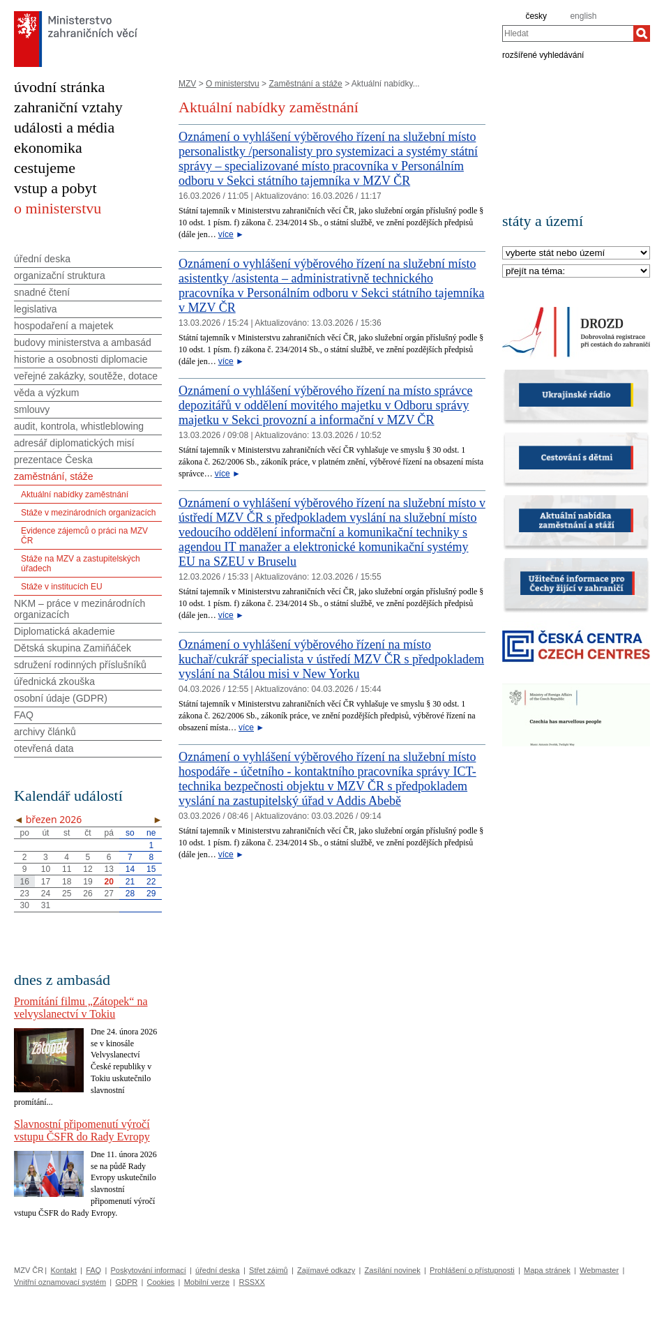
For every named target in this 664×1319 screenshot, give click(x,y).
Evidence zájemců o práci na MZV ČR (84, 535)
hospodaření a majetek (63, 325)
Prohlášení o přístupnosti (472, 1270)
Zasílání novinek (393, 1270)
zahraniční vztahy (68, 107)
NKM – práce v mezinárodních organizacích (79, 609)
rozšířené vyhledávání (543, 54)
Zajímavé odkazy (326, 1270)
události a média (64, 127)
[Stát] (576, 253)
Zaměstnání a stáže (305, 84)
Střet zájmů (268, 1270)
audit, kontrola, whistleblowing (79, 426)
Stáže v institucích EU (62, 586)
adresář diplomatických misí (74, 443)
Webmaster (599, 1270)
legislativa (35, 309)
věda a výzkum (46, 392)
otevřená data (44, 748)
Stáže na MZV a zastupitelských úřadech (80, 563)
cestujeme (44, 167)
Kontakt (63, 1270)
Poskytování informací (148, 1270)
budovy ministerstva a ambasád (82, 342)
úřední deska (42, 258)
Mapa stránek (547, 1270)
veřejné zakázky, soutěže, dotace (86, 376)
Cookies (161, 1282)
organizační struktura (59, 275)
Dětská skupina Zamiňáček (72, 648)
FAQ (23, 715)
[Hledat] (641, 33)
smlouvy (32, 409)
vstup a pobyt (55, 188)
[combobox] (567, 33)
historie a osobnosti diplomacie (80, 359)
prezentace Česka (53, 459)
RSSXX (251, 1282)
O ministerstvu (232, 84)
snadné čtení (42, 292)
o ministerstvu (57, 208)
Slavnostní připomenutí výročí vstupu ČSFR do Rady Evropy (82, 1130)
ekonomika (48, 147)
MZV (187, 84)
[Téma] (576, 272)
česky (536, 16)
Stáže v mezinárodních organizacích (88, 513)
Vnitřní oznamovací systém (60, 1282)
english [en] (583, 16)
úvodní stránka (59, 87)
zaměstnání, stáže (53, 476)
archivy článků (45, 731)
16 (24, 882)
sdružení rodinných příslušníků (80, 664)
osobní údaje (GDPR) (60, 698)
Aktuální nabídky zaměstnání (74, 494)
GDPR (126, 1282)
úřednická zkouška (54, 681)
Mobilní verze (206, 1282)
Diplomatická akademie (64, 631)
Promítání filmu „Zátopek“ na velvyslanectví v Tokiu (81, 1007)
